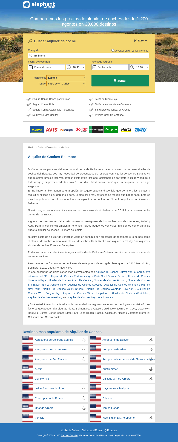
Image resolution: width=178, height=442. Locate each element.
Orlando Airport (44, 407)
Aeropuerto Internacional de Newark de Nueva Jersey (128, 359)
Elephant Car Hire (69, 435)
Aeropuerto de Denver (115, 339)
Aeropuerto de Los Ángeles (51, 349)
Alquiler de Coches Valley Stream (63, 288)
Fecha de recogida (39, 61)
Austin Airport (110, 368)
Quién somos (110, 430)
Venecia (39, 417)
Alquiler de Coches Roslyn (110, 280)
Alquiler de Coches (70, 430)
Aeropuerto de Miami (114, 349)
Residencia (39, 77)
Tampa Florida (110, 407)
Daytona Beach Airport (115, 388)
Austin (38, 368)
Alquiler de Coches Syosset (85, 284)
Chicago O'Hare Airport (116, 378)
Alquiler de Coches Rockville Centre (70, 280)
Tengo (42, 83)
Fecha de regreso (101, 61)
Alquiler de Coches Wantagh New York (111, 288)
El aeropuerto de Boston (49, 398)
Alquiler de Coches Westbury (45, 297)
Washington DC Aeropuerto (118, 417)
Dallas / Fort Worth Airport (50, 388)
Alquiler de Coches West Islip (130, 293)
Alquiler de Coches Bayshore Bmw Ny (91, 297)
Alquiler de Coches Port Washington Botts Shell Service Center (88, 276)
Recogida (33, 50)
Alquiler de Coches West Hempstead (86, 293)
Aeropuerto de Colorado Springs (54, 339)
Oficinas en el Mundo (92, 430)
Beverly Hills (42, 378)
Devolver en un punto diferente (131, 50)
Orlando (107, 398)
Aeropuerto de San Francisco (52, 359)
